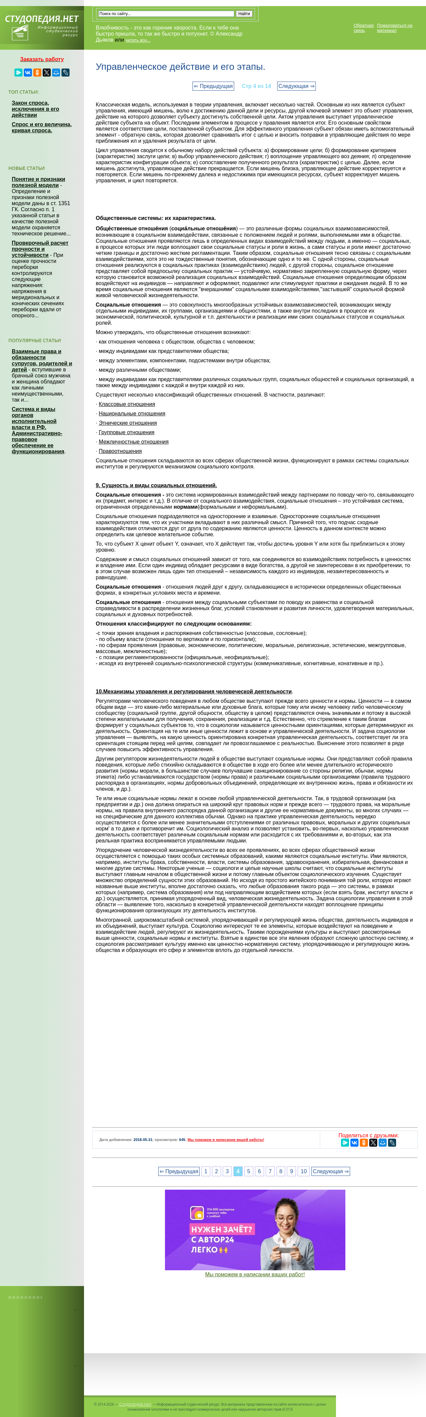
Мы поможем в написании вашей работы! (225, 1140)
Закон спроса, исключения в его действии (35, 109)
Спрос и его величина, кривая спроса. (42, 127)
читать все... (138, 40)
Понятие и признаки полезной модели (38, 182)
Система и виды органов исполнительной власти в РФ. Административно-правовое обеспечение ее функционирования (38, 430)
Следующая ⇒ (296, 86)
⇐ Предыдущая (213, 86)
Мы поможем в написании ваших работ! (255, 1274)
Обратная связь (364, 28)
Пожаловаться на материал (394, 28)
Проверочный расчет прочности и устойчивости (40, 249)
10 (304, 1171)
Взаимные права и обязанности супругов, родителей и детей (42, 360)
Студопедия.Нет (135, 1404)
